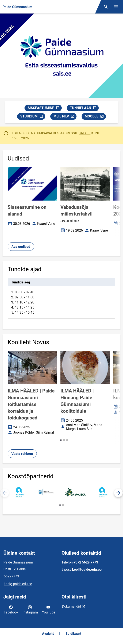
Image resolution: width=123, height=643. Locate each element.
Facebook (11, 609)
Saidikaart (73, 634)
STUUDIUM (32, 117)
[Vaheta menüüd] (116, 6)
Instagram (30, 609)
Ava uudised (20, 247)
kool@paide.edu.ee (18, 584)
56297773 (11, 576)
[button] (61, 440)
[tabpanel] (61, 298)
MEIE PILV (65, 117)
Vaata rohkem (22, 454)
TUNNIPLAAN (84, 108)
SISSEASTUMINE (44, 108)
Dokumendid (71, 606)
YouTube (48, 609)
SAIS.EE (84, 133)
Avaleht (48, 634)
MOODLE (95, 117)
